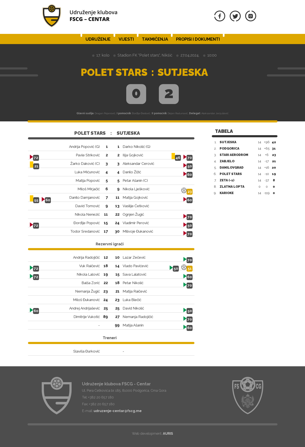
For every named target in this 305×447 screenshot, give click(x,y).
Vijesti (126, 39)
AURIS (168, 434)
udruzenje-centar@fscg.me (118, 411)
